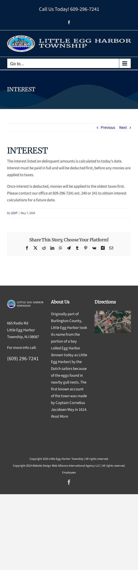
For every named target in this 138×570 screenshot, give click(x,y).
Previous (108, 127)
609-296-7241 (84, 9)
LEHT (14, 213)
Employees (69, 472)
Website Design (41, 466)
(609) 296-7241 (23, 358)
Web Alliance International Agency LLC (76, 466)
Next (123, 127)
